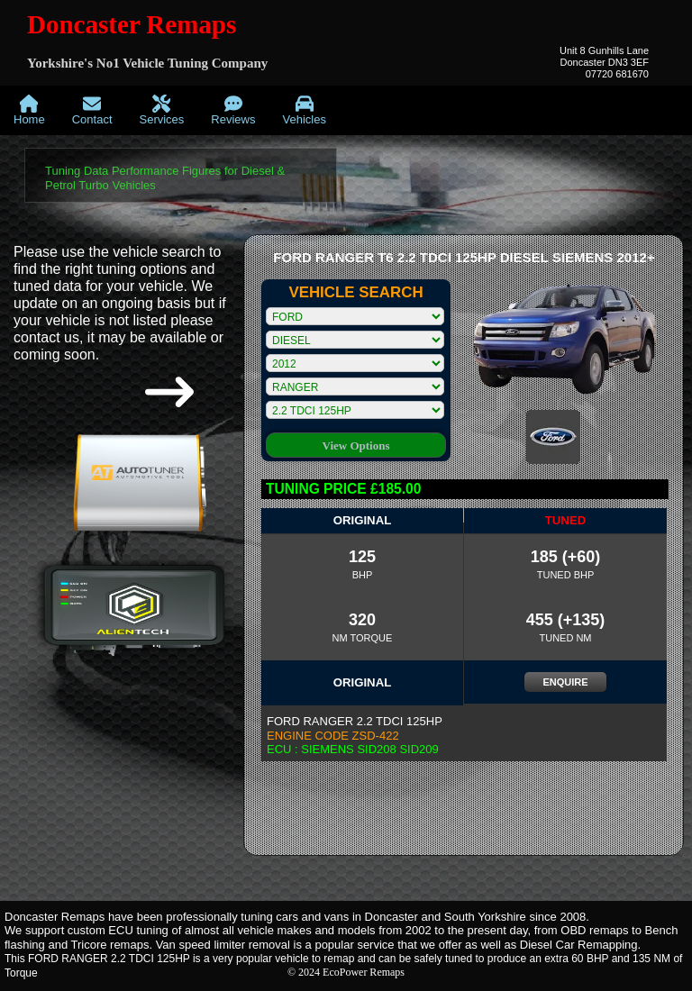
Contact (92, 110)
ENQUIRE (564, 682)
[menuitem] (29, 110)
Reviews (233, 110)
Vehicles (303, 110)
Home (29, 110)
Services (162, 110)
